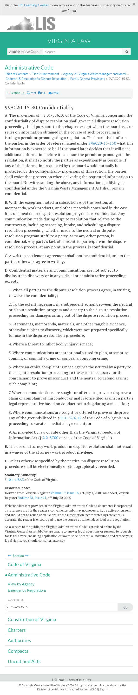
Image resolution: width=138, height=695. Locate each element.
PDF (42, 93)
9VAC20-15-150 (102, 143)
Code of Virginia (24, 564)
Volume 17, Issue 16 (65, 493)
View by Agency (21, 584)
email (54, 93)
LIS (34, 23)
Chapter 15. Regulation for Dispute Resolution (36, 79)
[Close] (134, 4)
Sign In (104, 689)
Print (31, 93)
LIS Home (58, 680)
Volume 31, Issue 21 (32, 498)
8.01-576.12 (70, 418)
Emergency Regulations (27, 590)
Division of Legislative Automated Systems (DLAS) (68, 689)
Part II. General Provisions (87, 79)
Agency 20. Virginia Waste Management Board (94, 74)
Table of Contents (16, 74)
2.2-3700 (50, 437)
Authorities (19, 640)
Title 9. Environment (45, 74)
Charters (17, 630)
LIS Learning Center (34, 5)
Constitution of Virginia (32, 619)
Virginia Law (69, 40)
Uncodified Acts (24, 661)
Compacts (18, 651)
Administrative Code (25, 52)
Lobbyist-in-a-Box (79, 680)
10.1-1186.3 (15, 479)
